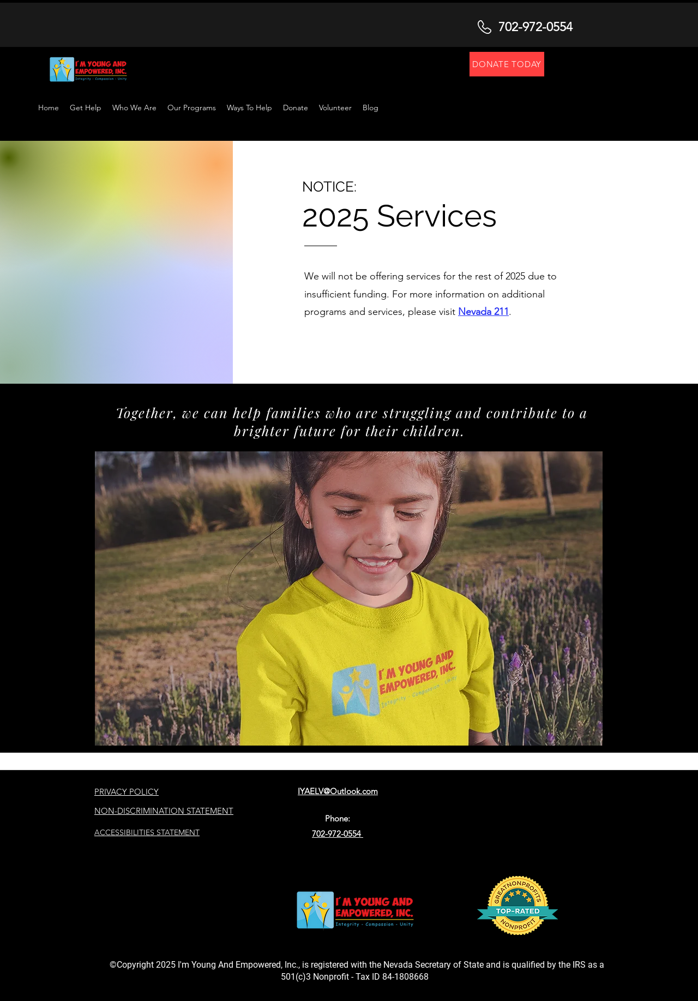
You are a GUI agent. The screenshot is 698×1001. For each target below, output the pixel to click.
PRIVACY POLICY (126, 791)
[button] (249, 107)
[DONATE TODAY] (507, 64)
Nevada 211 (483, 312)
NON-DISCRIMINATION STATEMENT (163, 811)
